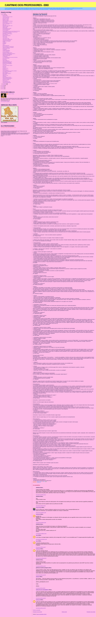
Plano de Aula (5, 36)
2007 (3, 13)
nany (37, 541)
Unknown (38, 514)
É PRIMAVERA (5, 56)
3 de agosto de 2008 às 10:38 (41, 522)
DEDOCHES (5, 74)
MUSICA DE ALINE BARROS (7, 63)
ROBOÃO (4, 43)
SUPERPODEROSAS (6, 50)
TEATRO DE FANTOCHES (7, 40)
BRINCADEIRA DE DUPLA (7, 77)
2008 (3, 85)
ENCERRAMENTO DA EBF (7, 28)
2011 (3, 88)
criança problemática (6, 17)
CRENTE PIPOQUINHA (6, 55)
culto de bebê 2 (5, 37)
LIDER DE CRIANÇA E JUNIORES (8, 47)
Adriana (37, 576)
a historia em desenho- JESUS (7, 65)
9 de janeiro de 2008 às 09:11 (41, 494)
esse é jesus (5, 64)
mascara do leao (5, 15)
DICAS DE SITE (5, 22)
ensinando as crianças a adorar (7, 16)
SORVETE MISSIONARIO (7, 82)
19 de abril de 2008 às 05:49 (40, 505)
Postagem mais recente (37, 611)
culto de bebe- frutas (6, 38)
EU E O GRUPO (5, 34)
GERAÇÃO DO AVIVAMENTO (42, 589)
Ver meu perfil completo (5, 101)
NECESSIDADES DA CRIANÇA (8, 21)
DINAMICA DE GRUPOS (6, 35)
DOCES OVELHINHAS (6, 48)
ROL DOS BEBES (5, 30)
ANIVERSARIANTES (6, 45)
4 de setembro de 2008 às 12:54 (41, 539)
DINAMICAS (39, 482)
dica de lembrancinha (6, 58)
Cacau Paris (38, 507)
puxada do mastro (5, 68)
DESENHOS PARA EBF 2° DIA (7, 25)
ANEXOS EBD (5, 27)
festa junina (4, 66)
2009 (3, 86)
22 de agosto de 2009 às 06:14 (41, 558)
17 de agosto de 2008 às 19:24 (41, 533)
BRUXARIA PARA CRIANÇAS (7, 54)
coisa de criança (11, 93)
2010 (3, 87)
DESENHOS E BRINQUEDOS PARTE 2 (9, 53)
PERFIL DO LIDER (6, 20)
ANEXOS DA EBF (5, 26)
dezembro (4, 84)
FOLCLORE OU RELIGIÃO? (7, 71)
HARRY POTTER (5, 75)
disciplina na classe (6, 19)
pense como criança (6, 18)
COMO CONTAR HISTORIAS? (7, 78)
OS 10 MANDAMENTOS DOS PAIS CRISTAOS (10, 57)
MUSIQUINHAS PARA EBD (7, 62)
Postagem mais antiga (91, 611)
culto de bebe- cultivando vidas (7, 39)
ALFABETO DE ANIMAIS (6, 41)
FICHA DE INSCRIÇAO (6, 29)
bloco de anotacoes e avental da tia (8, 46)
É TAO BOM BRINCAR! (6, 81)
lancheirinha (4, 59)
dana (37, 535)
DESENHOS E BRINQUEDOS (7, 52)
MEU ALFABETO (5, 72)
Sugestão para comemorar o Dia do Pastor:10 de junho (11, 31)
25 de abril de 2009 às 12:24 (40, 547)
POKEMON (4, 76)
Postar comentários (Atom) (41, 614)
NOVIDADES (5, 49)
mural (3, 44)
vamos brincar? (5, 80)
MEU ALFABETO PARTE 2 (7, 73)
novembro (4, 83)
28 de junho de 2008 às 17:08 (41, 512)
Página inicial (64, 611)
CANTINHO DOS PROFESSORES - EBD (27, 5)
